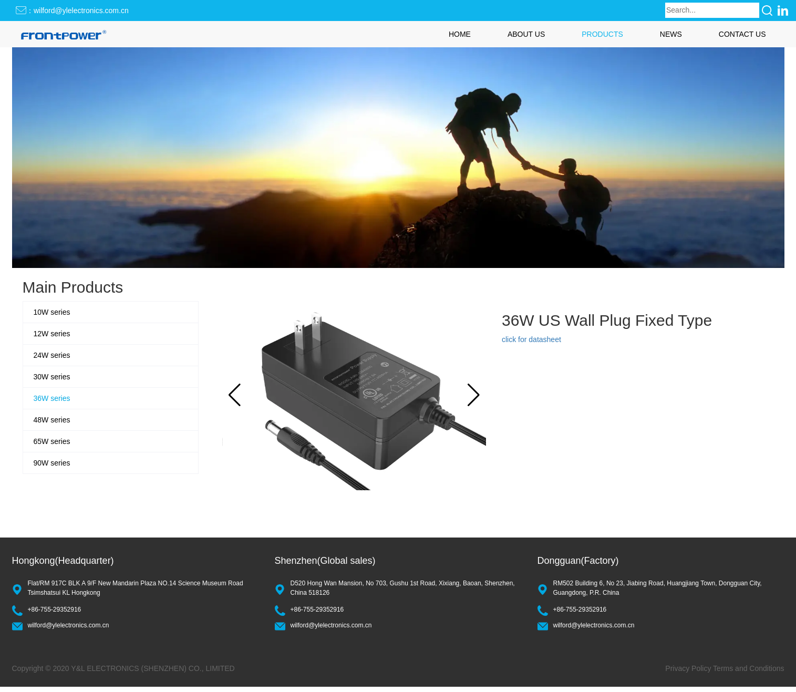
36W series (52, 398)
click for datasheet (531, 339)
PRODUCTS (602, 34)
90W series (52, 463)
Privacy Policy (688, 668)
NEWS (671, 34)
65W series (52, 441)
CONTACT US (742, 34)
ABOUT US (526, 34)
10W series (52, 312)
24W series (52, 355)
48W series (52, 420)
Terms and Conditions (748, 668)
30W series (52, 377)
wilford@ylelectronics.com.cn (68, 625)
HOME (460, 34)
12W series (52, 333)
